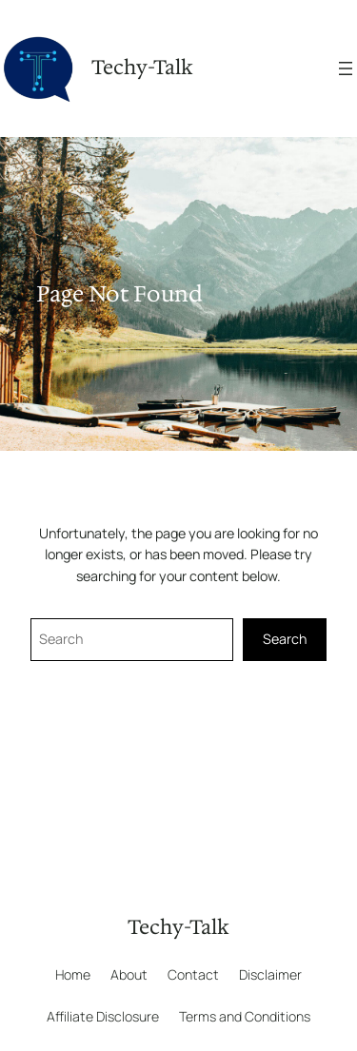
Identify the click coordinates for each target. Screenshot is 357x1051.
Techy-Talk (142, 67)
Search (285, 639)
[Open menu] (345, 68)
